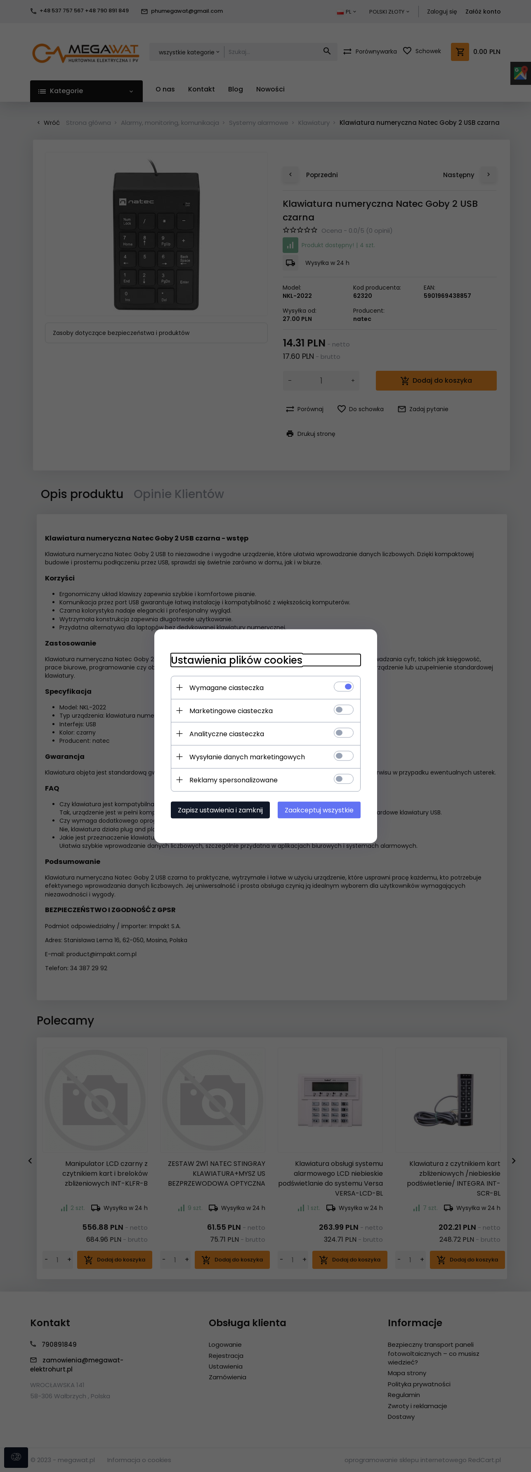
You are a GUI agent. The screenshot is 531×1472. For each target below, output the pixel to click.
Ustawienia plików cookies (236, 660)
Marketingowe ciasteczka (231, 710)
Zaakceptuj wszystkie (319, 809)
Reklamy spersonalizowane (233, 779)
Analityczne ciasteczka (226, 733)
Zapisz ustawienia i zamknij (220, 809)
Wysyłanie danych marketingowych (247, 756)
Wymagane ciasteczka (226, 687)
